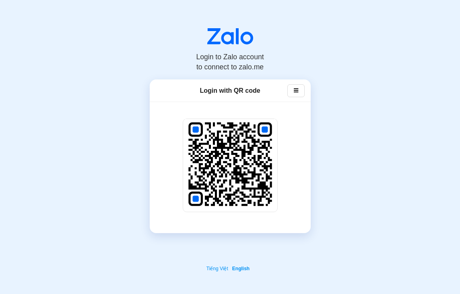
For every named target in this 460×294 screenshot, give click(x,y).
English (241, 268)
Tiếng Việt (217, 268)
